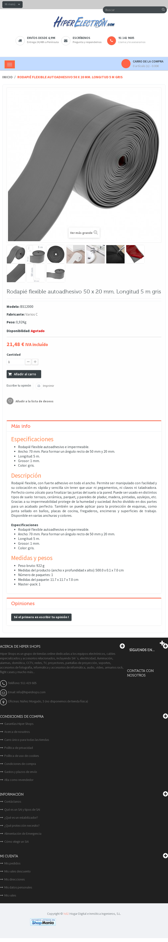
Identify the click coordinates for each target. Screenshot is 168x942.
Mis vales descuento (17, 871)
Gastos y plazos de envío (20, 772)
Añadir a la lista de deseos (34, 401)
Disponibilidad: (18, 331)
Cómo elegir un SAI (16, 841)
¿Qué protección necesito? (22, 825)
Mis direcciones (14, 879)
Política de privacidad (18, 748)
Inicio (7, 77)
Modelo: (13, 306)
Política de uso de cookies (21, 756)
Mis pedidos (12, 863)
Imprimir (48, 386)
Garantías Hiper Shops (18, 724)
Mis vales (10, 895)
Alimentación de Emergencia (22, 833)
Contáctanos (12, 801)
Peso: (11, 322)
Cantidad (14, 354)
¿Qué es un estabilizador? (21, 817)
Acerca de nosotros (17, 732)
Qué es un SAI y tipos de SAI (22, 809)
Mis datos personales (18, 887)
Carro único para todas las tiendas (26, 740)
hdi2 (66, 914)
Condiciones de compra (20, 764)
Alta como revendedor (18, 780)
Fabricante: (16, 314)
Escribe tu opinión (19, 385)
